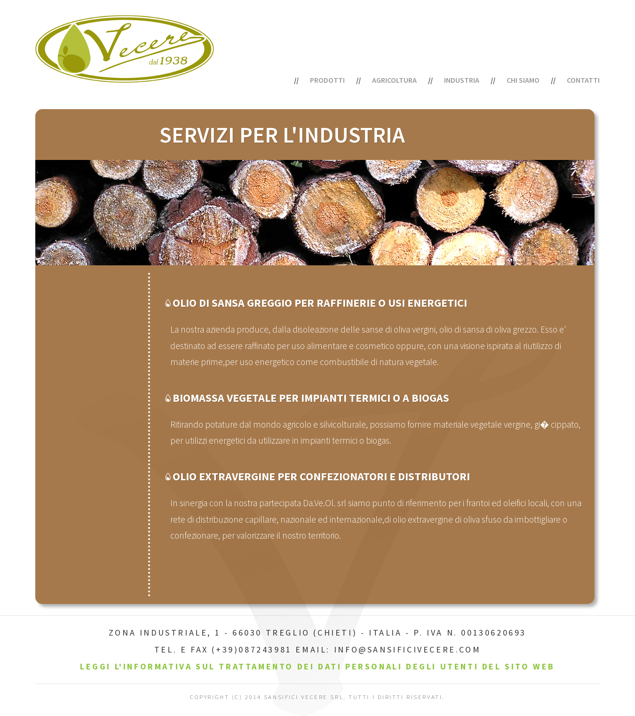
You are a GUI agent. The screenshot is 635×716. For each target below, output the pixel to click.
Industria (461, 80)
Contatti (583, 80)
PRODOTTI (327, 80)
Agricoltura (394, 80)
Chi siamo (523, 80)
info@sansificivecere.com (407, 649)
